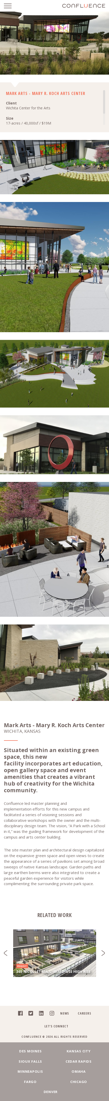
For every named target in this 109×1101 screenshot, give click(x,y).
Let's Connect (56, 1026)
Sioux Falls (30, 1061)
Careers (84, 1013)
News (64, 1013)
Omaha (79, 1071)
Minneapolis (30, 1071)
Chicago (78, 1081)
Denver (51, 1091)
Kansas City (78, 1051)
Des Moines (30, 1051)
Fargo (30, 1081)
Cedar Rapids (79, 1061)
